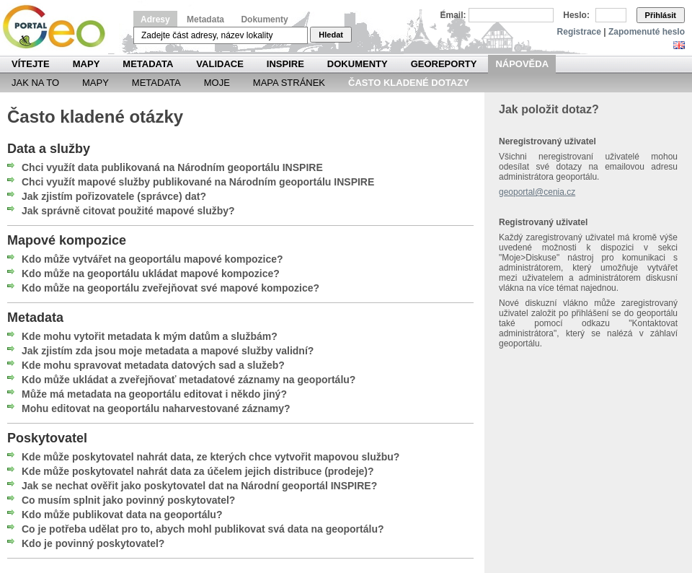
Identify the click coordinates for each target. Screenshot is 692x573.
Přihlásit (660, 15)
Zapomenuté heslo (646, 32)
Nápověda (522, 63)
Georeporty (444, 63)
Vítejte (31, 63)
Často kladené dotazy (408, 82)
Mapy (86, 63)
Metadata (205, 19)
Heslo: (576, 15)
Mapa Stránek (289, 82)
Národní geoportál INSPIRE (59, 27)
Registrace (579, 32)
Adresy (155, 19)
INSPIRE (285, 63)
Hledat (331, 34)
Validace (219, 63)
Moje (217, 82)
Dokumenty (264, 19)
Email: (453, 15)
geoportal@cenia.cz (537, 192)
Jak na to (35, 82)
